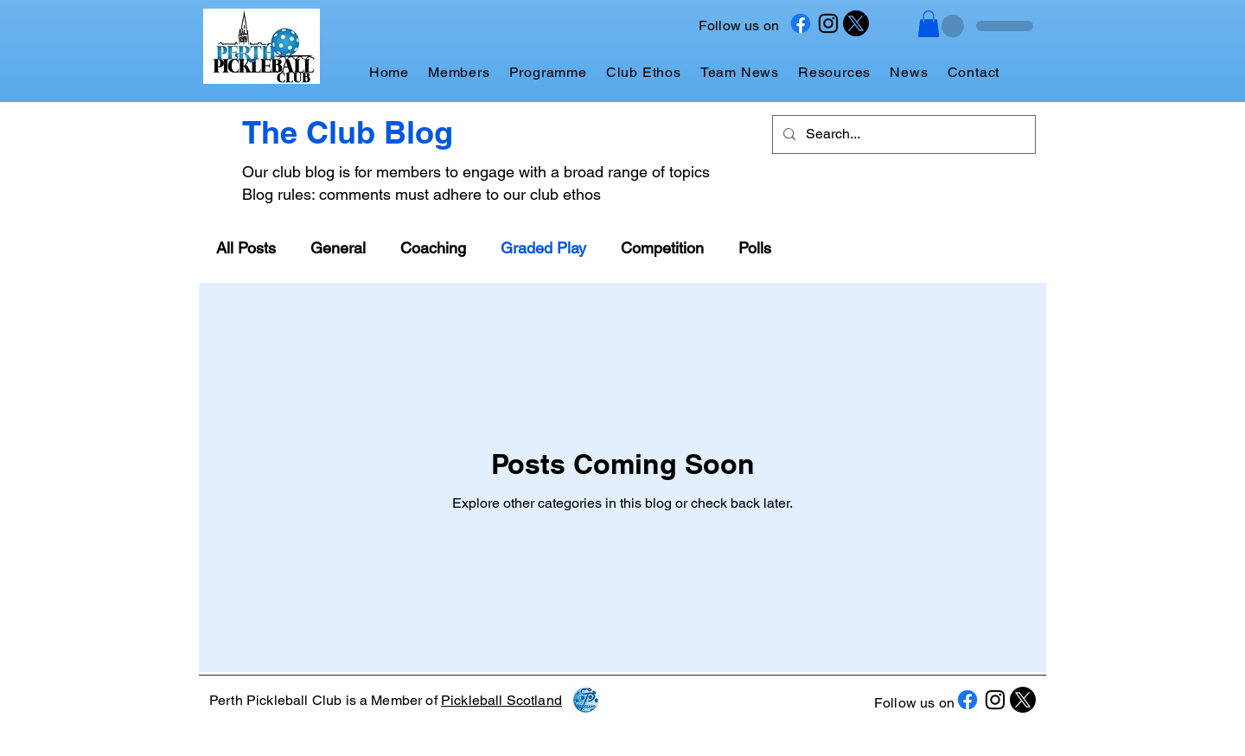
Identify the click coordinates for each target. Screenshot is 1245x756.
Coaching (433, 248)
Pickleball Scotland (501, 700)
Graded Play (543, 248)
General (338, 248)
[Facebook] (801, 23)
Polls (754, 248)
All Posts (246, 248)
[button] (928, 23)
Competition (662, 248)
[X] (856, 23)
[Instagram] (828, 23)
